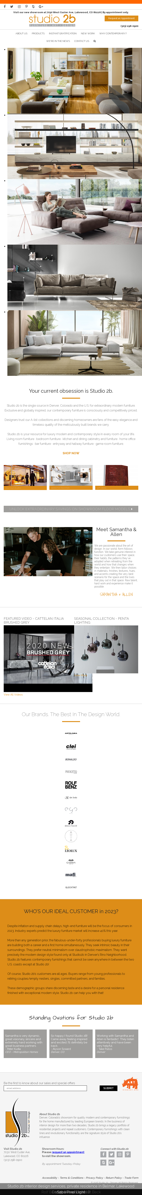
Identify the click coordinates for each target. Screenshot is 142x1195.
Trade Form (131, 1177)
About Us (21, 33)
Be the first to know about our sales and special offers (39, 1083)
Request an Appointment (121, 18)
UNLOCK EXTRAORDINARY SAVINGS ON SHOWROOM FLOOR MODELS (71, 509)
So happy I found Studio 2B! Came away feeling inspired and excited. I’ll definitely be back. (71, 1043)
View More (80, 675)
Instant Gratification (63, 33)
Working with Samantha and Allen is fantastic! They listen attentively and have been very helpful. (117, 1043)
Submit (108, 1088)
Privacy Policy (94, 1177)
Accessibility (49, 1177)
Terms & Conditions (71, 1177)
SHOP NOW (71, 453)
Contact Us (81, 41)
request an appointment (68, 1152)
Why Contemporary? (113, 33)
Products (38, 33)
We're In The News (58, 41)
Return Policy (114, 1177)
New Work (88, 33)
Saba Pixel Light (71, 1192)
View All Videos (13, 694)
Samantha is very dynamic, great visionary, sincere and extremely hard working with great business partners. (25, 1043)
